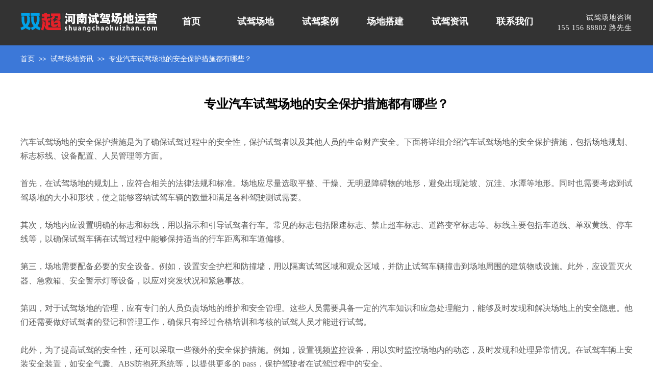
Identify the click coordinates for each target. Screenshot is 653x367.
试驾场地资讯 (72, 59)
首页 (27, 59)
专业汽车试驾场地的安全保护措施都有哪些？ (180, 59)
